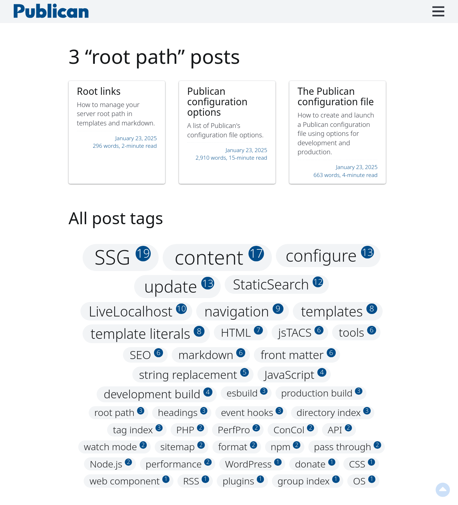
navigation (243, 311)
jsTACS (300, 332)
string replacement (194, 374)
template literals (147, 333)
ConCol (293, 429)
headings (183, 412)
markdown (212, 355)
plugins (243, 480)
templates (339, 311)
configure (330, 255)
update (179, 286)
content (219, 257)
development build (158, 394)
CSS (362, 463)
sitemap (182, 446)
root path (119, 412)
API (340, 429)
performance (179, 463)
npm (286, 446)
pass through (347, 446)
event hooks (252, 412)
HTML (242, 332)
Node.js (111, 463)
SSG (122, 257)
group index (309, 480)
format (237, 446)
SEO (146, 355)
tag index (138, 429)
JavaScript (295, 374)
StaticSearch (278, 284)
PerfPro (239, 429)
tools (357, 332)
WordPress (253, 463)
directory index (333, 412)
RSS (196, 480)
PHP (190, 429)
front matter (298, 355)
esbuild (247, 392)
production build (321, 392)
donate (315, 463)
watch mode (115, 446)
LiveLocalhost (138, 311)
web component (129, 480)
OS (364, 480)
